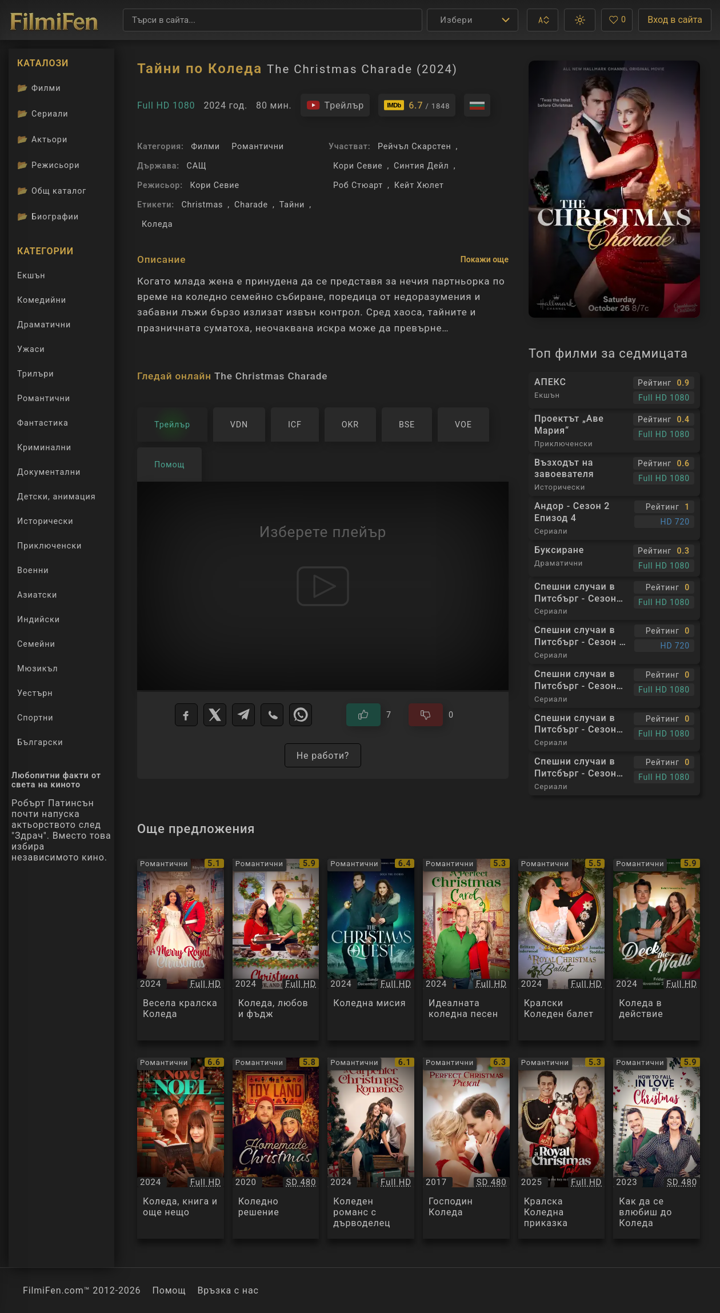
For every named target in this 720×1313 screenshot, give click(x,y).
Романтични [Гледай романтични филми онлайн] (43, 398)
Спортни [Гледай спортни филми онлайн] (35, 717)
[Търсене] (272, 20)
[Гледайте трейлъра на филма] (335, 105)
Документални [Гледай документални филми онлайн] (49, 472)
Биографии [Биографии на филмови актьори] (48, 216)
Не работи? (323, 755)
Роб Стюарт (358, 185)
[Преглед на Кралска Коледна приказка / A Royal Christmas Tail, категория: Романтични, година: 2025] (561, 1148)
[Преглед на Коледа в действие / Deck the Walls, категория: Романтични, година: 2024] (656, 949)
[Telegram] (243, 714)
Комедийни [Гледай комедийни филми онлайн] (41, 300)
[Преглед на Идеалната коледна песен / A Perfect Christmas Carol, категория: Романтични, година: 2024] (466, 949)
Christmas (202, 204)
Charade (251, 204)
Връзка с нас (227, 1290)
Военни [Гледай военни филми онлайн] (33, 570)
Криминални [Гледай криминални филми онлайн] (44, 447)
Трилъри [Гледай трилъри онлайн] (35, 376)
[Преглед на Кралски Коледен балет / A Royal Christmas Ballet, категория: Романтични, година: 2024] (561, 949)
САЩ (197, 165)
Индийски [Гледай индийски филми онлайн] (38, 619)
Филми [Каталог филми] (39, 88)
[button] (542, 20)
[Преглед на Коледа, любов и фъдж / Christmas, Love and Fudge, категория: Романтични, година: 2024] (276, 949)
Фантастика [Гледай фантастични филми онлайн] (43, 422)
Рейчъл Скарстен (414, 146)
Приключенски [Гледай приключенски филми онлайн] (49, 545)
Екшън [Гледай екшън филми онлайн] (31, 275)
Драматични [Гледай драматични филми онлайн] (44, 324)
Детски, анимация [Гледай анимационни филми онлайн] (56, 496)
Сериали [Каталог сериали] (42, 114)
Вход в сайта (674, 19)
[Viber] (272, 714)
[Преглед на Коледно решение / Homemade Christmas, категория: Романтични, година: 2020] (276, 1148)
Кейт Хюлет (419, 185)
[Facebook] (186, 714)
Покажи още (485, 259)
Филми (205, 146)
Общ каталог (51, 191)
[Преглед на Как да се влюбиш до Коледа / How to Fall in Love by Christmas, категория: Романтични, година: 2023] (656, 1148)
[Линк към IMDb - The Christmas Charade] (416, 105)
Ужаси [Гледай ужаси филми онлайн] (31, 349)
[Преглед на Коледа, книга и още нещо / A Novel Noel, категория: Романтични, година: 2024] (180, 1148)
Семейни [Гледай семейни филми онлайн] (36, 644)
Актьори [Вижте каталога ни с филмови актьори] (42, 139)
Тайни (292, 204)
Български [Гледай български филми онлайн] (40, 742)
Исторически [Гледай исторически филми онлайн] (45, 521)
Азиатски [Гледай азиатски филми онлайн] (37, 594)
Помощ (169, 1290)
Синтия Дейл (421, 165)
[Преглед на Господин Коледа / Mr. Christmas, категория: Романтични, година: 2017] (466, 1148)
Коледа (157, 224)
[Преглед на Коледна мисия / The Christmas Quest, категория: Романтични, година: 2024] (370, 949)
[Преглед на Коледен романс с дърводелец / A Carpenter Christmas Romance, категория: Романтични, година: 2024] (370, 1148)
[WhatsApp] (300, 714)
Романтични (257, 146)
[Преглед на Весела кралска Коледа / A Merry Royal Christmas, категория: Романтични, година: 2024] (180, 949)
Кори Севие (214, 185)
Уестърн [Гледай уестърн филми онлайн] (35, 693)
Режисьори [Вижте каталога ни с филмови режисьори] (48, 165)
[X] (214, 714)
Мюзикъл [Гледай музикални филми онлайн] (37, 668)
